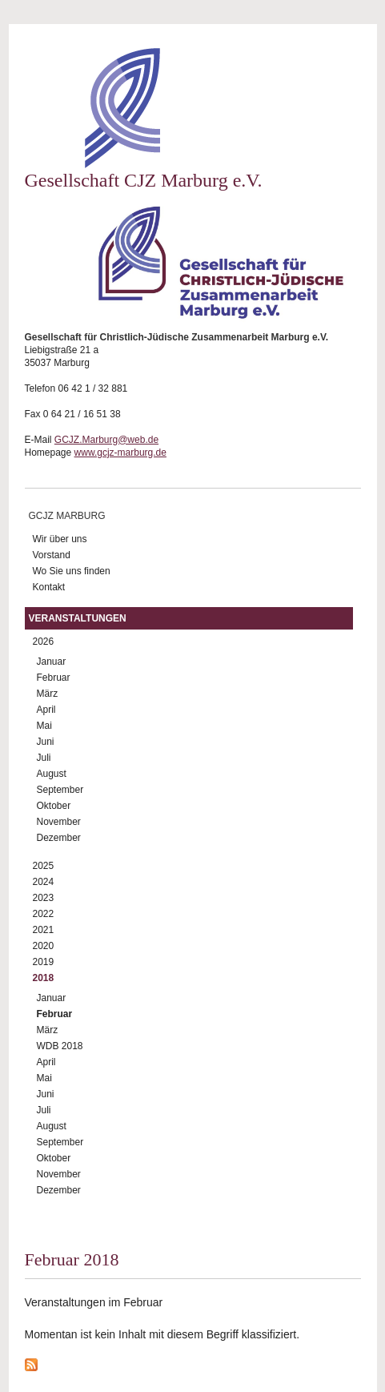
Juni (45, 741)
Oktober (54, 805)
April (46, 709)
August (51, 773)
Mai (44, 725)
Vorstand (51, 555)
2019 (43, 962)
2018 (43, 978)
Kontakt (49, 587)
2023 (43, 897)
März (47, 693)
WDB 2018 (60, 1046)
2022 (43, 913)
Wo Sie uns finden (71, 571)
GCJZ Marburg (67, 515)
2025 (43, 865)
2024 (43, 881)
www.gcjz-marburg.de (120, 452)
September (60, 789)
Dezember (59, 837)
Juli (44, 757)
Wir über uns (60, 539)
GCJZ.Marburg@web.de (106, 439)
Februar (53, 677)
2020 (43, 945)
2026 (43, 641)
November (59, 821)
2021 (43, 929)
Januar (51, 661)
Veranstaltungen (77, 618)
